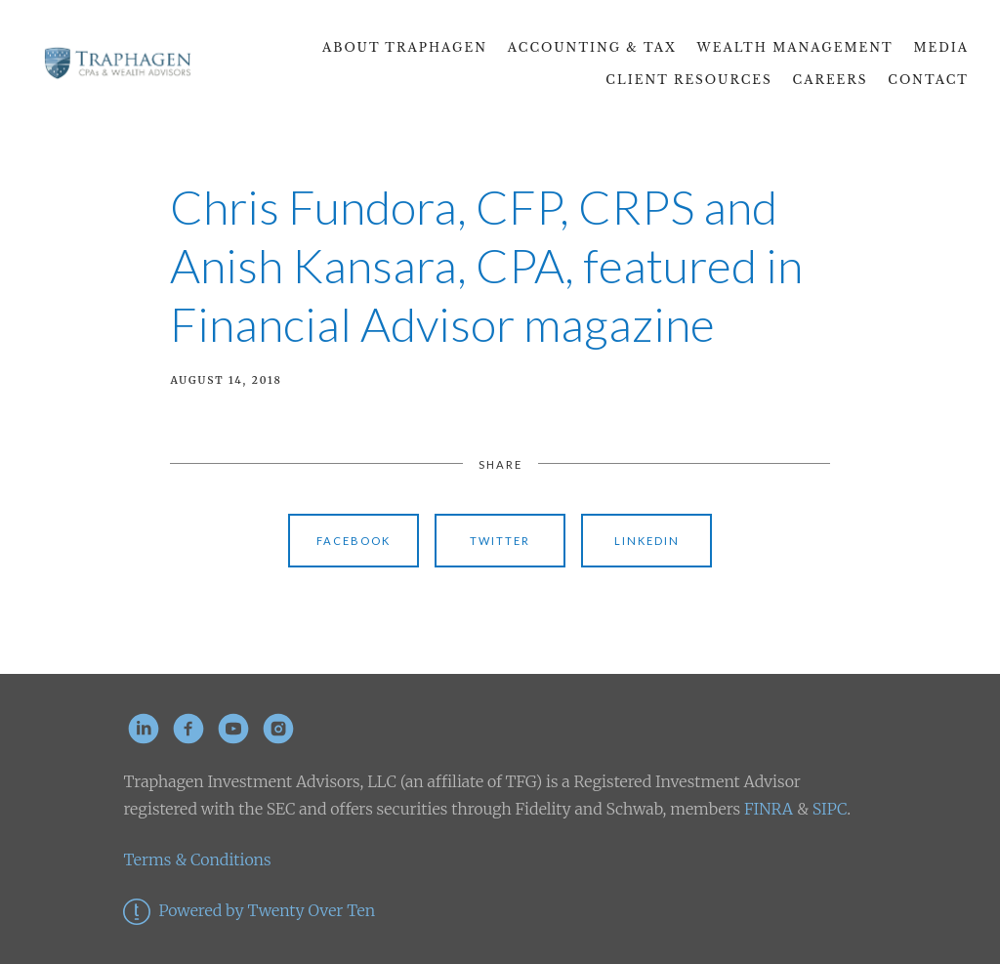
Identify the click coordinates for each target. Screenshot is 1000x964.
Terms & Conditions (197, 859)
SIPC (828, 808)
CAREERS (830, 79)
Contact (928, 79)
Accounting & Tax (592, 47)
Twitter (500, 540)
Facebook (353, 540)
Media (942, 47)
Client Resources (688, 79)
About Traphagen (404, 47)
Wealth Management (795, 47)
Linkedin (647, 540)
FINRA (768, 808)
